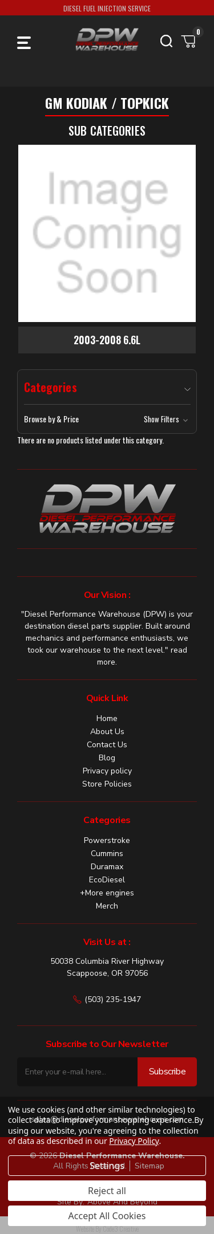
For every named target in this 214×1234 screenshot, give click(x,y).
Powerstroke (107, 840)
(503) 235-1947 (107, 999)
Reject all (107, 1190)
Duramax (107, 866)
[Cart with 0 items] (189, 41)
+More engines (107, 892)
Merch (107, 906)
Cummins (107, 853)
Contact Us (107, 744)
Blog (107, 757)
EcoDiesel (107, 879)
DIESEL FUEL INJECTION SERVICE (107, 8)
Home (107, 718)
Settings (107, 1165)
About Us (107, 731)
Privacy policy (107, 770)
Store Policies (107, 784)
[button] (107, 419)
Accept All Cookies (107, 1215)
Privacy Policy (134, 1140)
